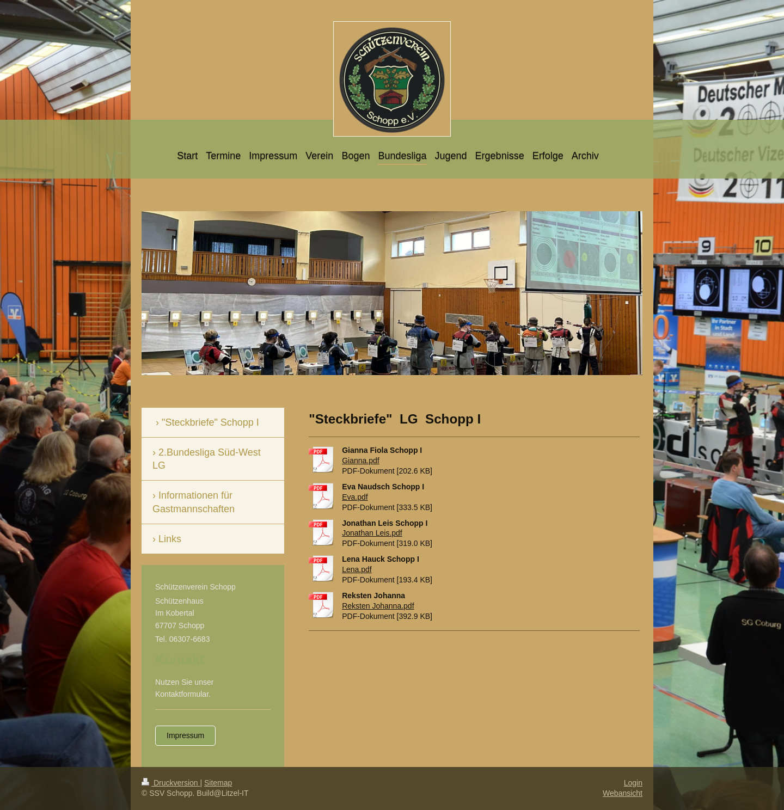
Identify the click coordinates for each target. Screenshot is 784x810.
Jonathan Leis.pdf (372, 533)
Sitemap (218, 782)
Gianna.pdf (360, 460)
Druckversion (171, 782)
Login (633, 782)
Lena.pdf (357, 569)
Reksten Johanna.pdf (378, 606)
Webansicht (622, 793)
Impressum (185, 735)
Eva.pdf (354, 497)
